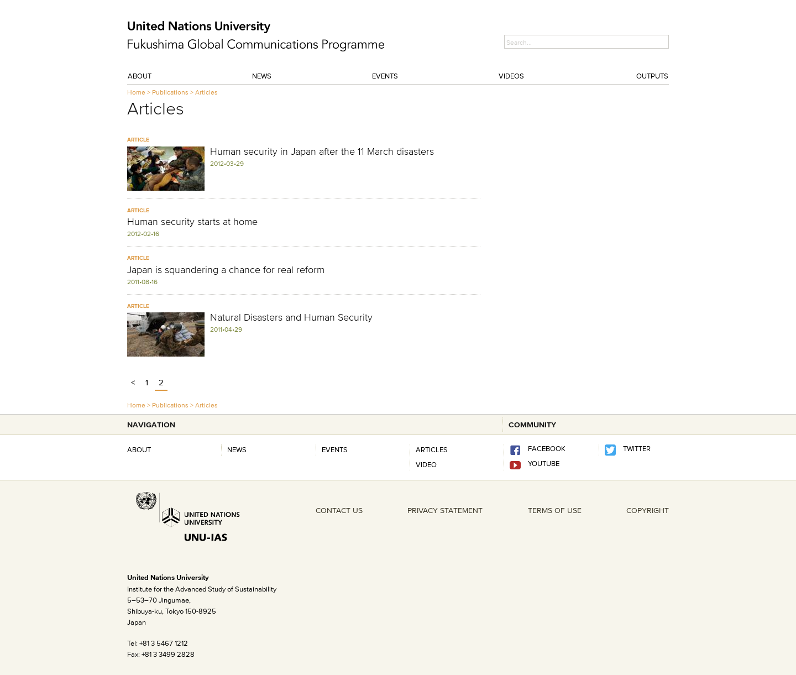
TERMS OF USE (555, 510)
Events (385, 76)
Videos (511, 76)
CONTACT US (339, 510)
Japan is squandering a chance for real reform (225, 269)
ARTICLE (138, 140)
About (139, 76)
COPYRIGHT (647, 510)
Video (426, 464)
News (261, 76)
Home (136, 92)
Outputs (652, 76)
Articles (206, 92)
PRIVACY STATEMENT (445, 510)
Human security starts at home (192, 221)
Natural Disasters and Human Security (291, 317)
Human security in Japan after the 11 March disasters (322, 151)
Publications (170, 92)
